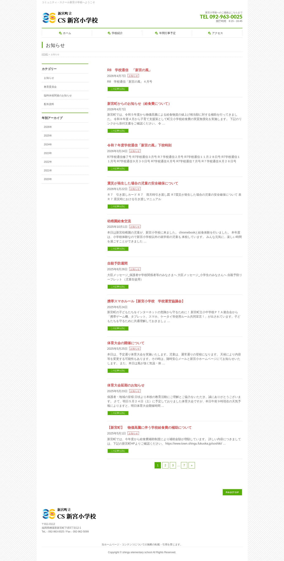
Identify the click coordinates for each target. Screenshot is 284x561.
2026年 (48, 127)
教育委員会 (50, 86)
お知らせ (133, 76)
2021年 (48, 170)
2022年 (48, 161)
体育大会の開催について (125, 343)
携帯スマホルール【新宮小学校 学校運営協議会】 (146, 301)
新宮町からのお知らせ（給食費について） (139, 103)
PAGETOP (232, 492)
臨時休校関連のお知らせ (58, 95)
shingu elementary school (137, 552)
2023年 (48, 153)
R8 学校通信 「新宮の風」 (129, 70)
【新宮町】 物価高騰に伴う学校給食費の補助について (149, 427)
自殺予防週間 (117, 263)
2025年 (48, 135)
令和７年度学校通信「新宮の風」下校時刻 (139, 145)
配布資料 (49, 104)
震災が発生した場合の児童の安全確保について (142, 183)
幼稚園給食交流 (119, 221)
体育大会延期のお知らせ (125, 385)
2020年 (48, 179)
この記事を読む (118, 89)
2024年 (48, 144)
